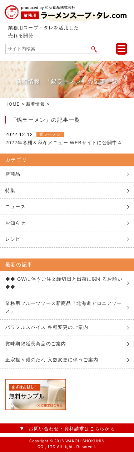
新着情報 (35, 104)
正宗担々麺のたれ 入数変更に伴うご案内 (51, 359)
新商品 (13, 174)
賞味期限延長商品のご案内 (35, 343)
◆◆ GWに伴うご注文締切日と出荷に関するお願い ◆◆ (64, 283)
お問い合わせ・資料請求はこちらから (72, 428)
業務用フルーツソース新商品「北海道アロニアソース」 (63, 307)
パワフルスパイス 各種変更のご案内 (46, 327)
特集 (10, 190)
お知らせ (15, 223)
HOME (12, 104)
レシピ (13, 239)
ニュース (15, 206)
